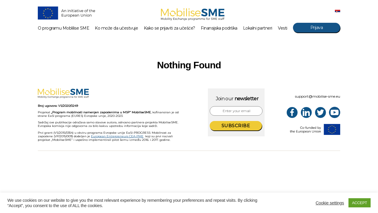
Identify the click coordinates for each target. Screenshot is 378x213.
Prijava (316, 27)
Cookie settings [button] (330, 203)
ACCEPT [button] (359, 203)
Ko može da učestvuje (116, 28)
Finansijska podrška (219, 28)
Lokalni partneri (257, 28)
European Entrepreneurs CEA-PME (117, 136)
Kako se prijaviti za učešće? (169, 28)
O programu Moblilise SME (63, 28)
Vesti (282, 28)
